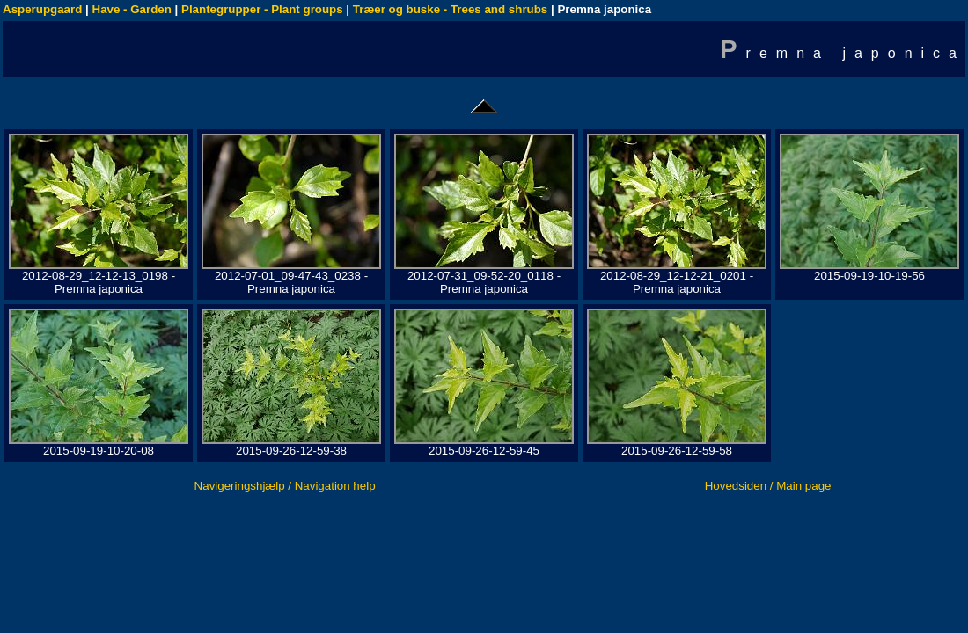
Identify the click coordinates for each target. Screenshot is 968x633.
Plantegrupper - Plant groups (262, 9)
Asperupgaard (42, 9)
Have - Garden (132, 9)
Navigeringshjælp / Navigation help (285, 485)
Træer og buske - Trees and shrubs (450, 9)
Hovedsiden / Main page (768, 485)
